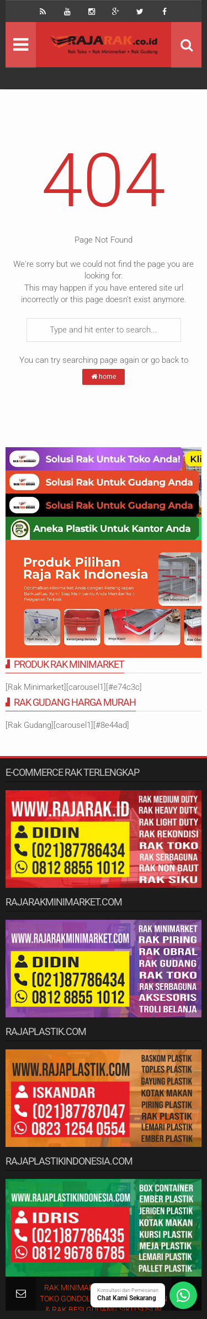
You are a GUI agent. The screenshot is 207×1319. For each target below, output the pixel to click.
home (103, 376)
